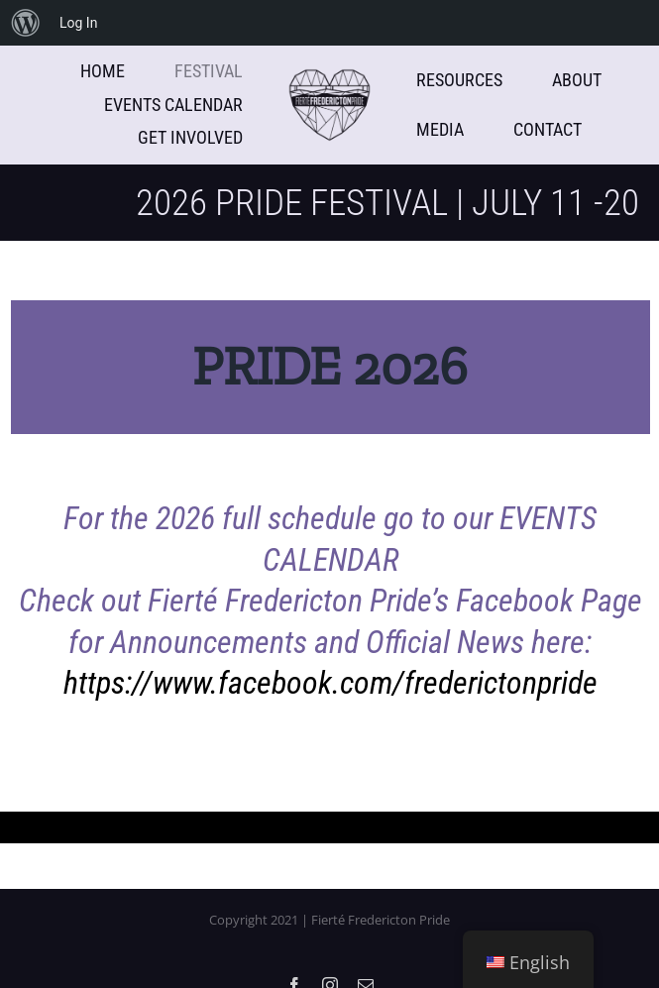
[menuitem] (26, 23)
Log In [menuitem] (78, 23)
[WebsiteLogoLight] (329, 76)
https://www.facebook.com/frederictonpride (330, 683)
